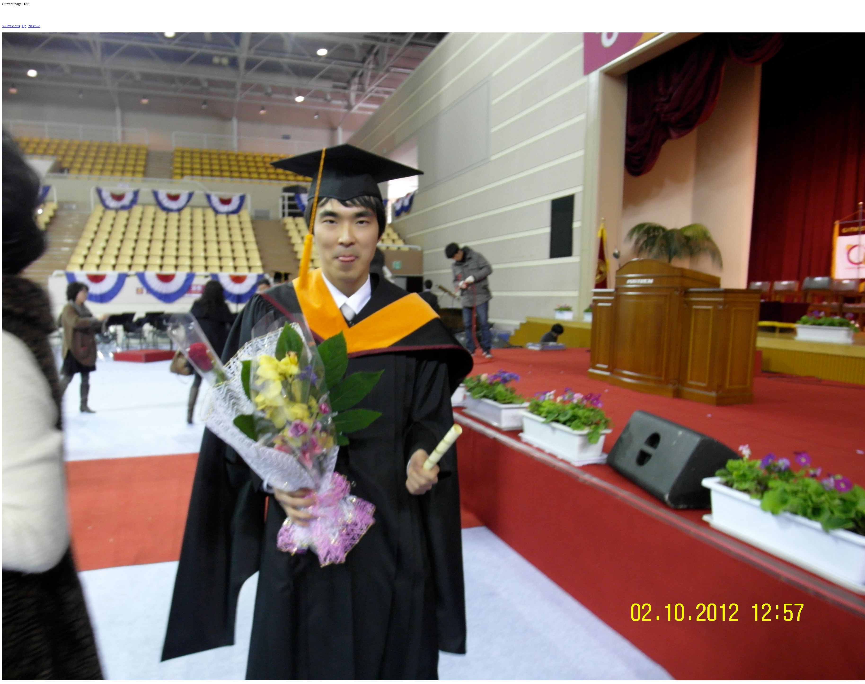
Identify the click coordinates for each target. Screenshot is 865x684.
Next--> (34, 26)
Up (24, 26)
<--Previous (11, 26)
